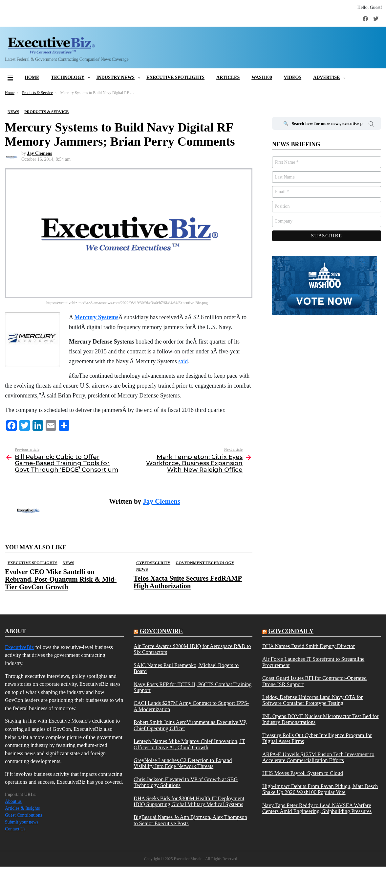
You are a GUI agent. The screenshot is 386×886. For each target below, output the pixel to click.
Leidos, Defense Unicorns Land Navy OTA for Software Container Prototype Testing (312, 700)
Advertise (326, 77)
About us (13, 801)
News (68, 563)
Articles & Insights (22, 808)
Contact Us (15, 828)
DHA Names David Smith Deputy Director (308, 646)
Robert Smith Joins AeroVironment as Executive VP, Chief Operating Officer (190, 725)
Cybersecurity (153, 563)
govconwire (160, 631)
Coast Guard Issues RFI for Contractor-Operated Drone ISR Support (314, 681)
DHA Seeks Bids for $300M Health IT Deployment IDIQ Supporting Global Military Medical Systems (189, 801)
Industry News (115, 77)
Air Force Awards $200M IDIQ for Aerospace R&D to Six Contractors (192, 649)
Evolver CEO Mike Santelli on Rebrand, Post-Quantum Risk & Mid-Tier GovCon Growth (61, 579)
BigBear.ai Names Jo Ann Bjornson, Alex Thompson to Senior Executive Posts (190, 820)
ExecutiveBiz (19, 647)
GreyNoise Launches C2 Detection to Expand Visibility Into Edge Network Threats (183, 763)
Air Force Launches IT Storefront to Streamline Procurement (313, 662)
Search (371, 125)
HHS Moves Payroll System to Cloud (302, 773)
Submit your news (21, 822)
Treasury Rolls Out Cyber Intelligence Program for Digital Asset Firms (317, 738)
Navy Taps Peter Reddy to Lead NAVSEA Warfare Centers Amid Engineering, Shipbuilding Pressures (317, 808)
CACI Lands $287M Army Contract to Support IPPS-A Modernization (191, 706)
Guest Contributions (23, 815)
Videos (292, 77)
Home (32, 77)
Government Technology (205, 563)
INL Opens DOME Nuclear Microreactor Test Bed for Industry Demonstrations (320, 719)
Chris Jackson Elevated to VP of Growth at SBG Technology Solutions (186, 782)
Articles (228, 77)
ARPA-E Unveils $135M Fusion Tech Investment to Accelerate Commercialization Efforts (318, 757)
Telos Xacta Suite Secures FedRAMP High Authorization (188, 582)
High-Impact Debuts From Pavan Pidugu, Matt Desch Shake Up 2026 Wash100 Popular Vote (320, 789)
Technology (67, 77)
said (183, 361)
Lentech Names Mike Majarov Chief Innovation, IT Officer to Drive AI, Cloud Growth (189, 744)
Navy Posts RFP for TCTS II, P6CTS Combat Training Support (193, 687)
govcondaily (290, 631)
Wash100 (261, 77)
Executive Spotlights (175, 77)
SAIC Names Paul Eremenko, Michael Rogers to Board (186, 668)
